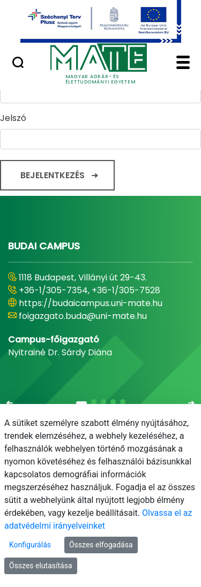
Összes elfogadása (101, 544)
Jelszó (13, 118)
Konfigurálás (30, 544)
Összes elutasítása (40, 565)
